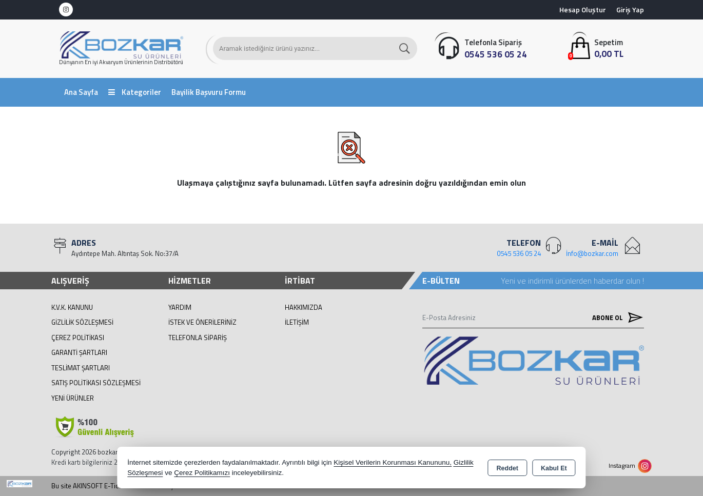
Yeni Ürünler (72, 398)
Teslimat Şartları (80, 368)
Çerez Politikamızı (202, 473)
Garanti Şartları (79, 352)
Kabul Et (554, 468)
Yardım (179, 307)
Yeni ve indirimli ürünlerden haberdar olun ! (572, 280)
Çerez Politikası (77, 337)
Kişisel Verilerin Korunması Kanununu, (393, 462)
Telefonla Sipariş (197, 337)
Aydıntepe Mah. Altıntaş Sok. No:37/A (125, 253)
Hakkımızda (303, 307)
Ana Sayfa (81, 92)
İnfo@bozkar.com (592, 253)
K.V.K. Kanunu (72, 307)
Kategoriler (134, 92)
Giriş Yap (630, 9)
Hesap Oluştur (582, 9)
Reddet (507, 468)
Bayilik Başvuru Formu (208, 92)
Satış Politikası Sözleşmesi (96, 383)
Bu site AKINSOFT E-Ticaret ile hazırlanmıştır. (116, 486)
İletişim (297, 322)
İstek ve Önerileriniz (202, 322)
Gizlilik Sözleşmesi (82, 322)
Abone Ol (615, 318)
